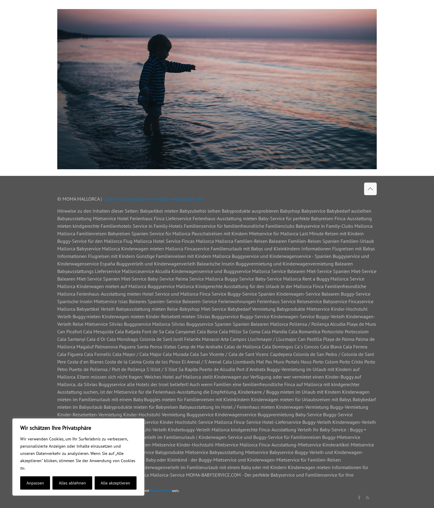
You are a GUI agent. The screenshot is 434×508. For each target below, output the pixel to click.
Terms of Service (160, 491)
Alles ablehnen (72, 483)
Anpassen (35, 483)
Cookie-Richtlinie (42, 468)
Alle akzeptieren (115, 483)
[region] (78, 457)
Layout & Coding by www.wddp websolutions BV (153, 199)
